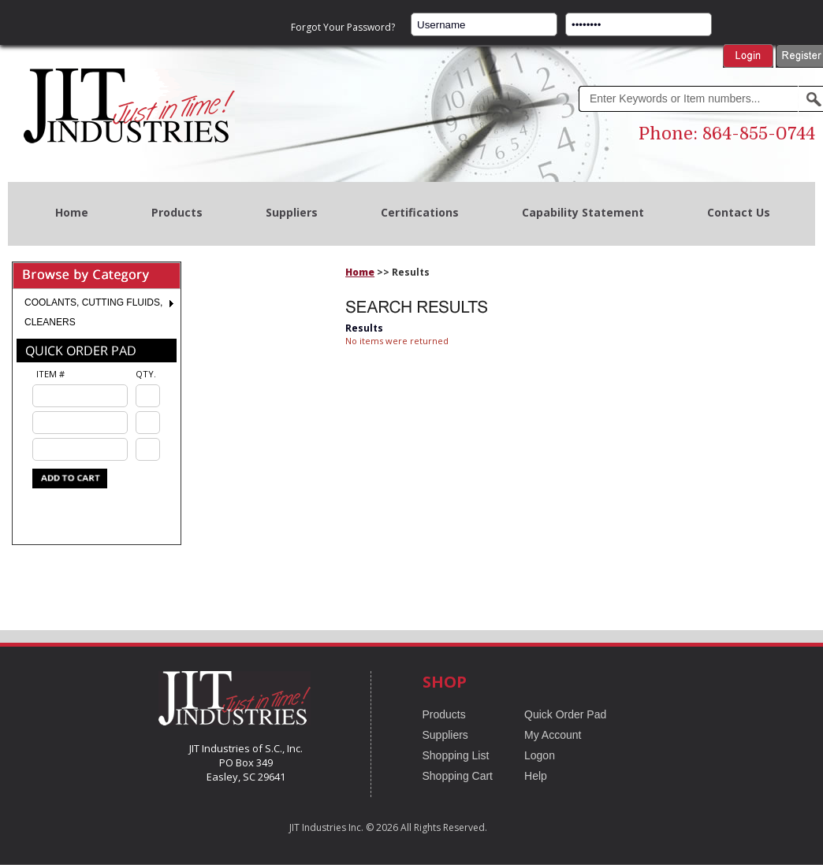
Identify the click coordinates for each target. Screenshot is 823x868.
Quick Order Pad (565, 714)
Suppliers (292, 212)
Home (71, 212)
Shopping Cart (458, 776)
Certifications (420, 212)
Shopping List (456, 755)
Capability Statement (583, 212)
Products (177, 212)
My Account (552, 735)
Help (535, 776)
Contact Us (738, 212)
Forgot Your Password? (343, 27)
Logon (539, 755)
